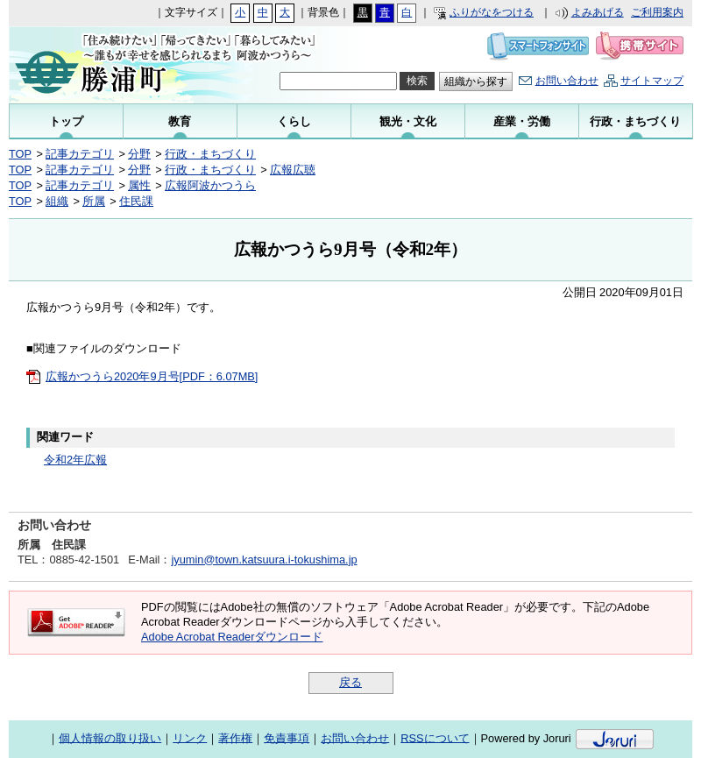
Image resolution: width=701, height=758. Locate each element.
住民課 (136, 201)
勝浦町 (125, 64)
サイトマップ (651, 80)
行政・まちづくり (210, 153)
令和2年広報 (75, 459)
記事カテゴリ (80, 153)
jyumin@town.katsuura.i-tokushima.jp (264, 559)
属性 (139, 185)
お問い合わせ (566, 80)
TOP (20, 153)
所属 (93, 201)
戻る (350, 682)
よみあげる (597, 12)
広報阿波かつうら (210, 185)
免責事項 (286, 737)
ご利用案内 (657, 12)
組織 (57, 201)
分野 (139, 153)
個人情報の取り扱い (110, 737)
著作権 (235, 737)
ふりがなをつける (492, 12)
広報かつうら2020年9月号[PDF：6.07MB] (152, 376)
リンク (190, 737)
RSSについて (434, 737)
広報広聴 (292, 169)
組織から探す (475, 81)
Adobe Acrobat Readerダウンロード (231, 636)
